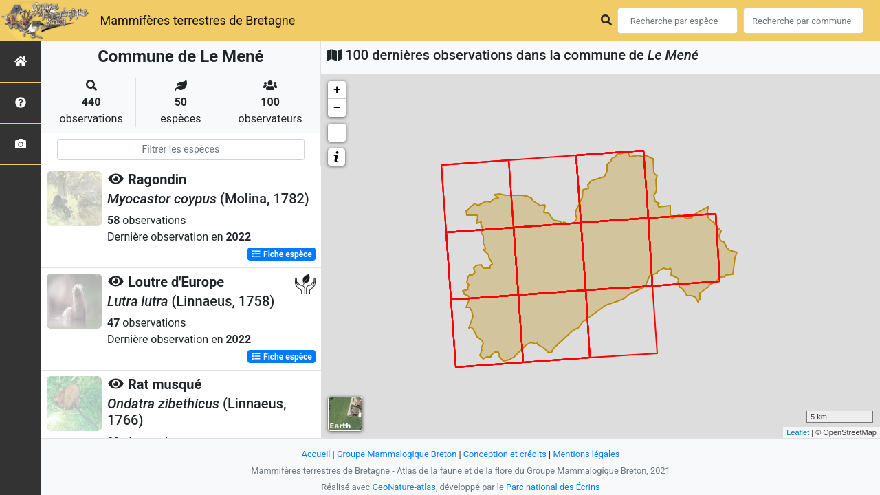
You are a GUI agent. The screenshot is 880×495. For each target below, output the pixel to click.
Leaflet (797, 432)
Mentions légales (586, 454)
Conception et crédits (505, 454)
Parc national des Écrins (553, 487)
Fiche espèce (281, 254)
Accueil (316, 454)
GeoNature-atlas (404, 487)
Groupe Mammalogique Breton (396, 454)
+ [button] (337, 90)
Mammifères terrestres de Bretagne (197, 20)
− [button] (337, 108)
